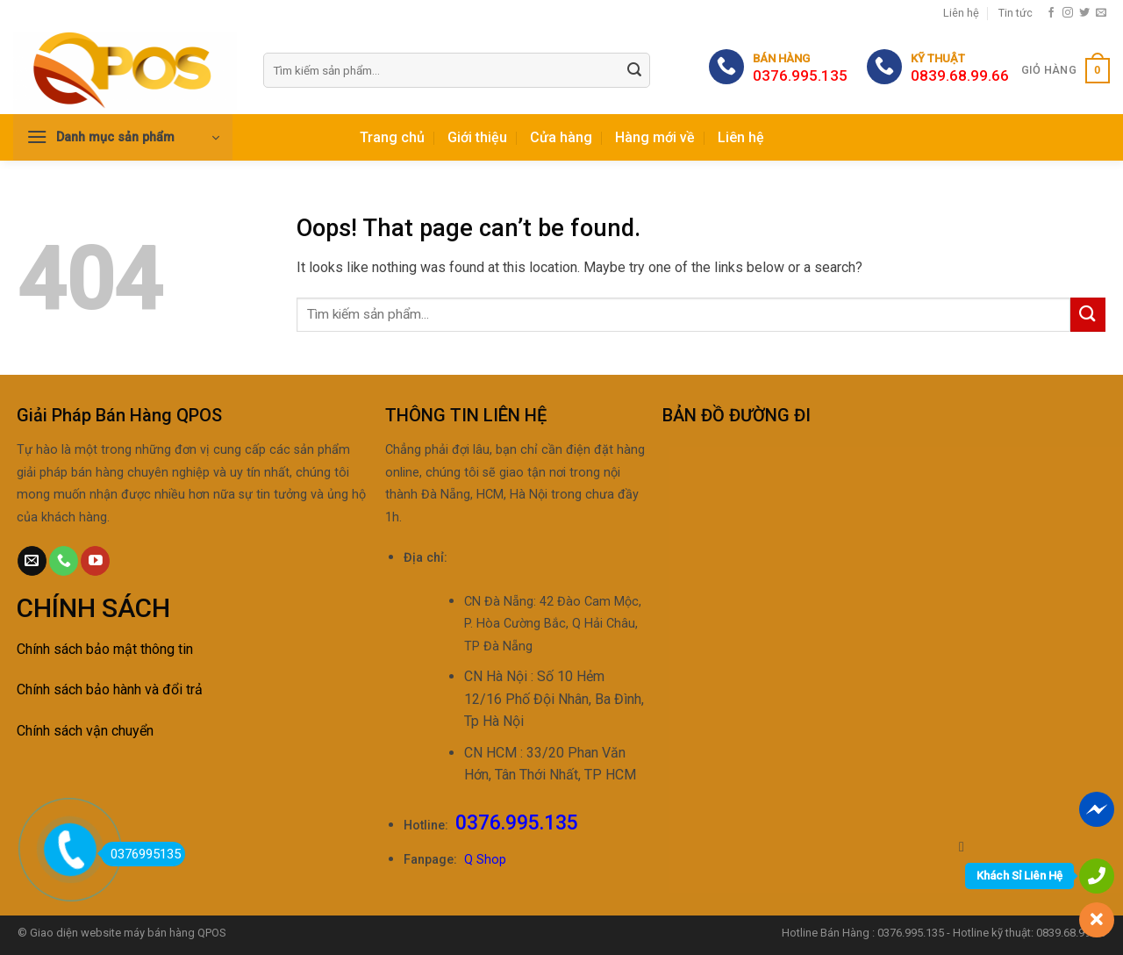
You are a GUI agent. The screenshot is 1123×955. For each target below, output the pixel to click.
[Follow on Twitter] (1084, 13)
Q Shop (485, 859)
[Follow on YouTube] (95, 561)
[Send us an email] (1101, 13)
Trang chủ (392, 137)
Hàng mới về (655, 137)
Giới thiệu (477, 137)
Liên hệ (961, 12)
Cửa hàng (561, 137)
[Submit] (634, 71)
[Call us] (63, 561)
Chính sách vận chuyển (85, 730)
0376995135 (141, 854)
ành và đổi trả (161, 689)
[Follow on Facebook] (1051, 13)
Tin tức (1015, 12)
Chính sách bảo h (68, 689)
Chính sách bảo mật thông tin (105, 649)
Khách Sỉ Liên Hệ (1019, 875)
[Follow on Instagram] (1067, 13)
